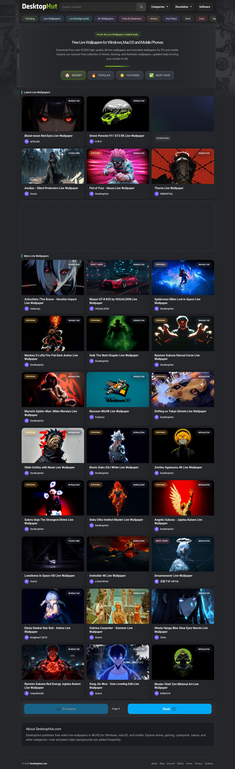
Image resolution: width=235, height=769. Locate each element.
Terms (189, 763)
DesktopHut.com (38, 763)
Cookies (209, 763)
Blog (162, 763)
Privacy (198, 763)
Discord (171, 763)
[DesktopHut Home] (39, 6)
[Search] (141, 7)
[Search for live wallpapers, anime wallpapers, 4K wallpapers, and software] (98, 7)
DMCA (180, 763)
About (154, 763)
